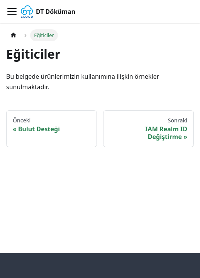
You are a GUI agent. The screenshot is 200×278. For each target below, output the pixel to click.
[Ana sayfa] (13, 35)
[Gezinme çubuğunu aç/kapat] (12, 11)
